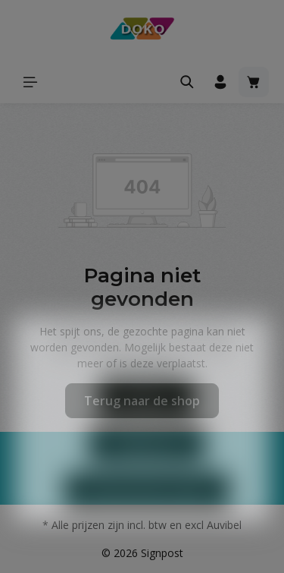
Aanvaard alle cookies (147, 513)
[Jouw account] (220, 82)
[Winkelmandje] (254, 82)
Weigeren (147, 419)
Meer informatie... (142, 385)
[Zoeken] (187, 82)
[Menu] (30, 82)
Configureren (147, 466)
